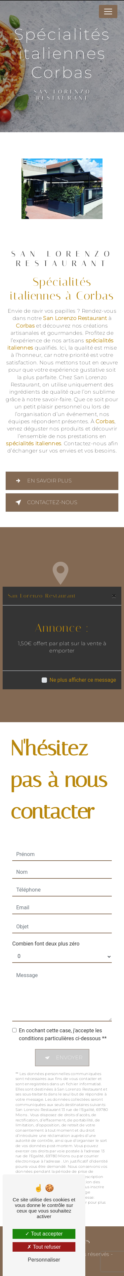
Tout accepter (43, 1234)
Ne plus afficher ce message (83, 680)
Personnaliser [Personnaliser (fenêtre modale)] (44, 1260)
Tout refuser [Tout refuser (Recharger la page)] (44, 1247)
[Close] (113, 596)
